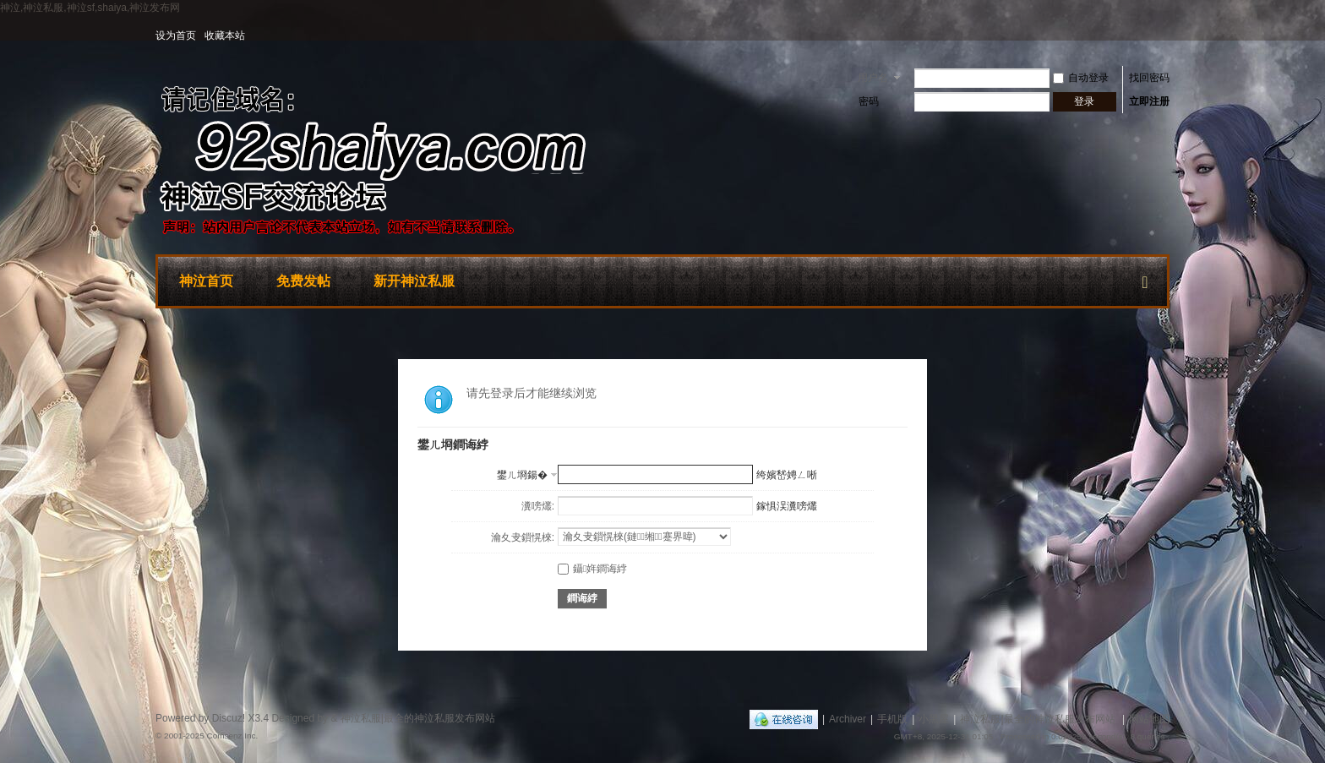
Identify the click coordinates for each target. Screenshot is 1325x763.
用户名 (873, 78)
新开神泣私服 (414, 281)
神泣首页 (206, 281)
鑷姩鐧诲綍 (592, 569)
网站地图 (1149, 719)
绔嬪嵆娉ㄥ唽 (786, 475)
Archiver (847, 719)
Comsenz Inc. (232, 735)
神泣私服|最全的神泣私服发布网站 (1037, 719)
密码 (869, 101)
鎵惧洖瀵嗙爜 (786, 506)
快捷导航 (1145, 278)
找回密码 (1149, 78)
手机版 (892, 719)
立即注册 (1149, 101)
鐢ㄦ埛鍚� (522, 475)
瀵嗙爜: (537, 506)
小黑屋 (934, 719)
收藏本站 (224, 35)
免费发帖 (303, 281)
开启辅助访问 (1165, 35)
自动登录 (1081, 78)
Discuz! (228, 718)
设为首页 (175, 35)
